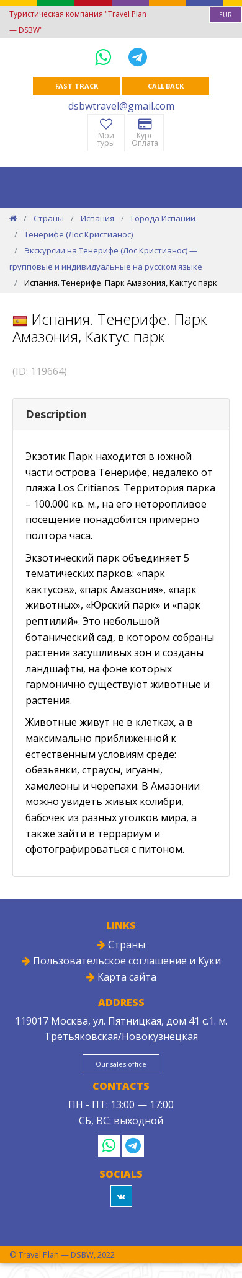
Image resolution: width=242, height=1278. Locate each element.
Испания (97, 218)
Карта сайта (121, 977)
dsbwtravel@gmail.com (121, 106)
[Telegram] (137, 56)
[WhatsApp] (105, 56)
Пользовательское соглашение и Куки (121, 960)
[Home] (13, 218)
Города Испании (163, 218)
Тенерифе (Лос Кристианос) (78, 234)
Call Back (166, 85)
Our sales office (121, 1064)
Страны (49, 218)
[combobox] (225, 15)
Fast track (76, 85)
